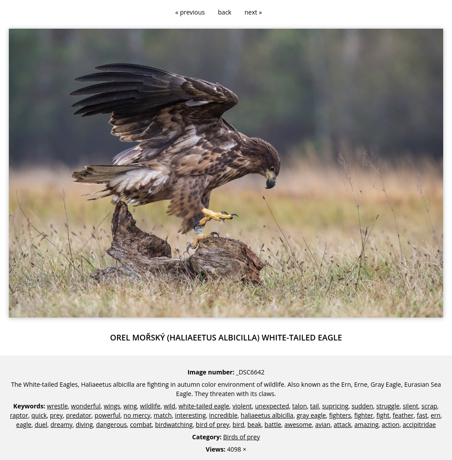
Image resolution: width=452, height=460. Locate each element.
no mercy (137, 415)
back (224, 12)
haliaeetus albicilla (267, 415)
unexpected (272, 406)
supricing (335, 406)
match (163, 415)
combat (141, 424)
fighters (340, 415)
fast (422, 415)
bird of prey (213, 424)
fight (383, 415)
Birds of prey (241, 437)
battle (272, 424)
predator (78, 415)
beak (254, 424)
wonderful (86, 406)
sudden (362, 406)
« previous (190, 12)
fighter (363, 415)
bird (238, 424)
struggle (388, 406)
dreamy (61, 424)
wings (112, 406)
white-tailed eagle (203, 406)
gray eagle (311, 415)
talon (299, 406)
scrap (429, 406)
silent (410, 406)
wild (169, 406)
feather (403, 415)
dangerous (111, 424)
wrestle (57, 406)
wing (130, 406)
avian (323, 424)
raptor (19, 415)
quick (39, 415)
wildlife (150, 406)
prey (56, 415)
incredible (223, 415)
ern (436, 415)
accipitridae (419, 424)
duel (40, 424)
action (390, 424)
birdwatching (173, 424)
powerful (107, 415)
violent (242, 406)
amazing (366, 424)
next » (253, 12)
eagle (24, 424)
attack (342, 424)
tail (314, 406)
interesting (190, 415)
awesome (298, 424)
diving (84, 424)
